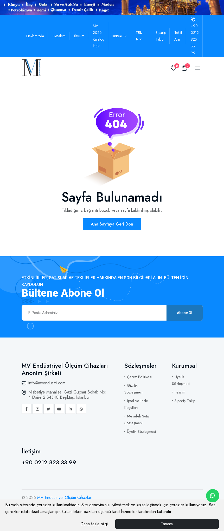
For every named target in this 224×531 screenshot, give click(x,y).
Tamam (167, 524)
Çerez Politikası (139, 377)
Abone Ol (184, 313)
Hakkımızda (35, 36)
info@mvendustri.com (46, 383)
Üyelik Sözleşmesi (141, 431)
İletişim (79, 36)
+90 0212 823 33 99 (49, 462)
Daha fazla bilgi (94, 524)
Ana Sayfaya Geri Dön (112, 224)
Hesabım (59, 36)
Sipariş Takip (185, 401)
